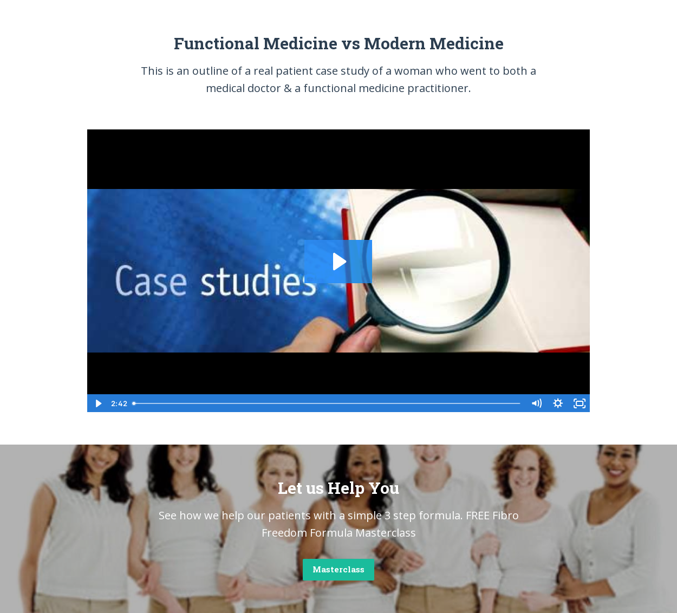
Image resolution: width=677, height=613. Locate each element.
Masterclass (338, 569)
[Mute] (536, 403)
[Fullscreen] (579, 403)
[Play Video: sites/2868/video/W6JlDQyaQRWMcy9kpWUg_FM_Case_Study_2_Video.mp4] (338, 261)
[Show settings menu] (558, 403)
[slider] (327, 403)
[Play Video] (97, 403)
